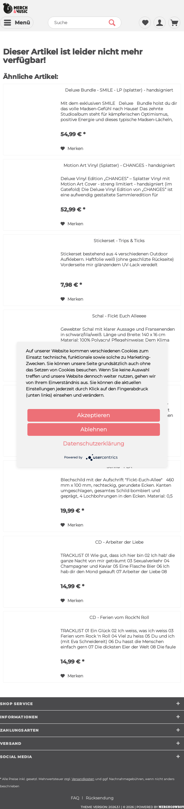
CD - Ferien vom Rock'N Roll (119, 617)
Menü (17, 22)
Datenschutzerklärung (93, 443)
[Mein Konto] (160, 23)
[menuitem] (16, 23)
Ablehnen (93, 429)
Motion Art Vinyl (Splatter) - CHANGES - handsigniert (119, 165)
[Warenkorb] (174, 23)
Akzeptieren (93, 415)
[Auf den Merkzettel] (72, 148)
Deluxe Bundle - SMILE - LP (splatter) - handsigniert (119, 90)
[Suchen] (112, 23)
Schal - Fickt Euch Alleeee (119, 316)
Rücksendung (100, 797)
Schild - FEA (119, 466)
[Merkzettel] (145, 23)
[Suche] (84, 23)
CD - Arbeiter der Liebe (119, 542)
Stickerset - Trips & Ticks (119, 240)
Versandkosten (83, 779)
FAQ (75, 797)
